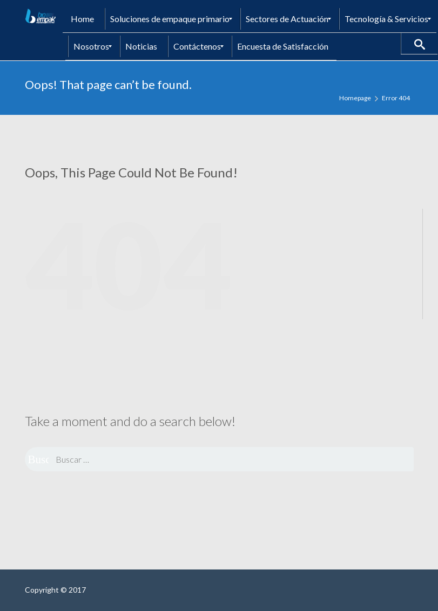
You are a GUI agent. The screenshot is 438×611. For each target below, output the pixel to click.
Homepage (355, 98)
